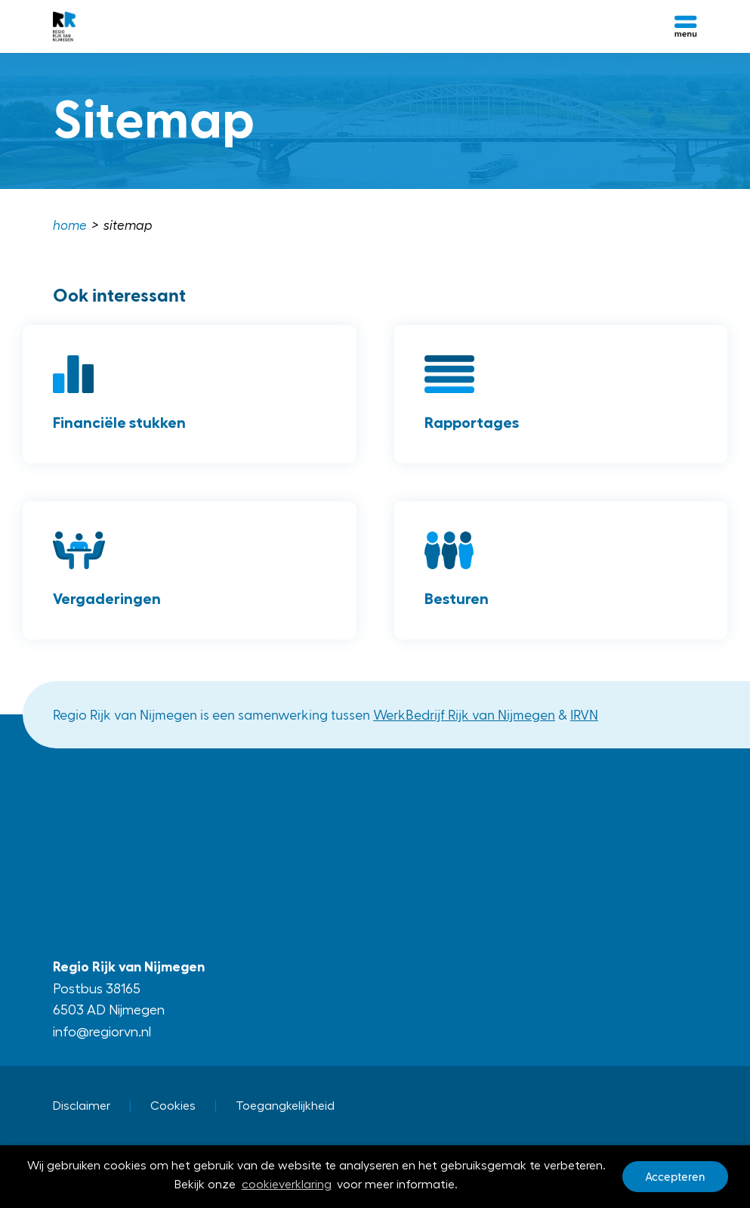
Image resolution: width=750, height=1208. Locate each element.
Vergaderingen (107, 598)
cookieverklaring (287, 1185)
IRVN (584, 714)
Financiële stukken (119, 422)
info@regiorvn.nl (102, 1032)
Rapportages (471, 422)
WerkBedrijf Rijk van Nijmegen (464, 714)
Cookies (173, 1106)
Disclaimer (81, 1106)
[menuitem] (71, 225)
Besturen (456, 598)
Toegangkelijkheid (285, 1106)
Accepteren (675, 1177)
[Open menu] (686, 26)
